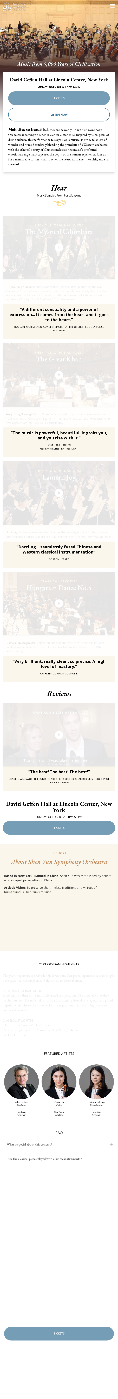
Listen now (59, 114)
